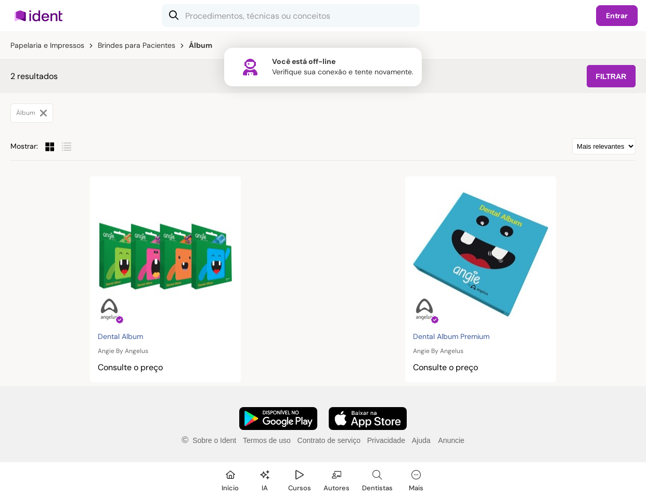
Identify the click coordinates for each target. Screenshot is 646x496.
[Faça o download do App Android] (278, 418)
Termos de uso (267, 440)
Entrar (617, 15)
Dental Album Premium (451, 336)
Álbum (31, 113)
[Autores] (337, 479)
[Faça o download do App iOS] (368, 418)
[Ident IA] (265, 479)
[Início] (230, 479)
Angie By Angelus (123, 351)
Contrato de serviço (329, 440)
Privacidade (386, 440)
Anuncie (451, 440)
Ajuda (421, 440)
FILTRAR (611, 76)
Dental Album (120, 336)
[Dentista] (377, 479)
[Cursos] (299, 479)
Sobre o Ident (214, 440)
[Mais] (416, 479)
